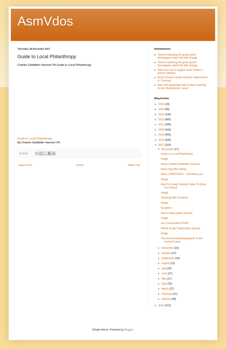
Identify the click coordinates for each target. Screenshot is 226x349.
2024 (161, 109)
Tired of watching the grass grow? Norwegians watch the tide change (177, 56)
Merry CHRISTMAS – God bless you (182, 174)
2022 (161, 119)
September (168, 258)
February (167, 293)
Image (164, 158)
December (167, 149)
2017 (161, 144)
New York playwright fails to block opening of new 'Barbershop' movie (182, 86)
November (167, 247)
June (164, 273)
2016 (161, 305)
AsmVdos (45, 21)
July (164, 268)
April (164, 283)
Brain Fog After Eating (173, 169)
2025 (161, 104)
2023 (161, 114)
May (164, 278)
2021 (161, 124)
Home (79, 165)
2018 (161, 139)
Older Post (134, 165)
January (166, 298)
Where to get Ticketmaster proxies (180, 228)
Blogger (128, 329)
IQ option (166, 207)
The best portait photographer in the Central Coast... (181, 240)
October (166, 253)
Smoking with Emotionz (174, 197)
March (165, 288)
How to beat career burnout (176, 213)
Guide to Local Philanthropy (34, 138)
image (164, 233)
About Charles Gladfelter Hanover (180, 164)
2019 (161, 134)
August (165, 263)
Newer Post (25, 165)
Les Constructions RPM (174, 223)
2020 (161, 129)
